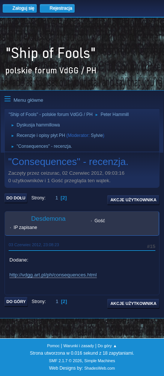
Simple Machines (99, 360)
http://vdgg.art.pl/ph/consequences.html (53, 275)
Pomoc (53, 345)
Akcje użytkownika (133, 200)
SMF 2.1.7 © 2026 (65, 360)
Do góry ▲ (107, 345)
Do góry (16, 301)
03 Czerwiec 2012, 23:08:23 (34, 244)
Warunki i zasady (78, 345)
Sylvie (97, 135)
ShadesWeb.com (99, 368)
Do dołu (16, 198)
